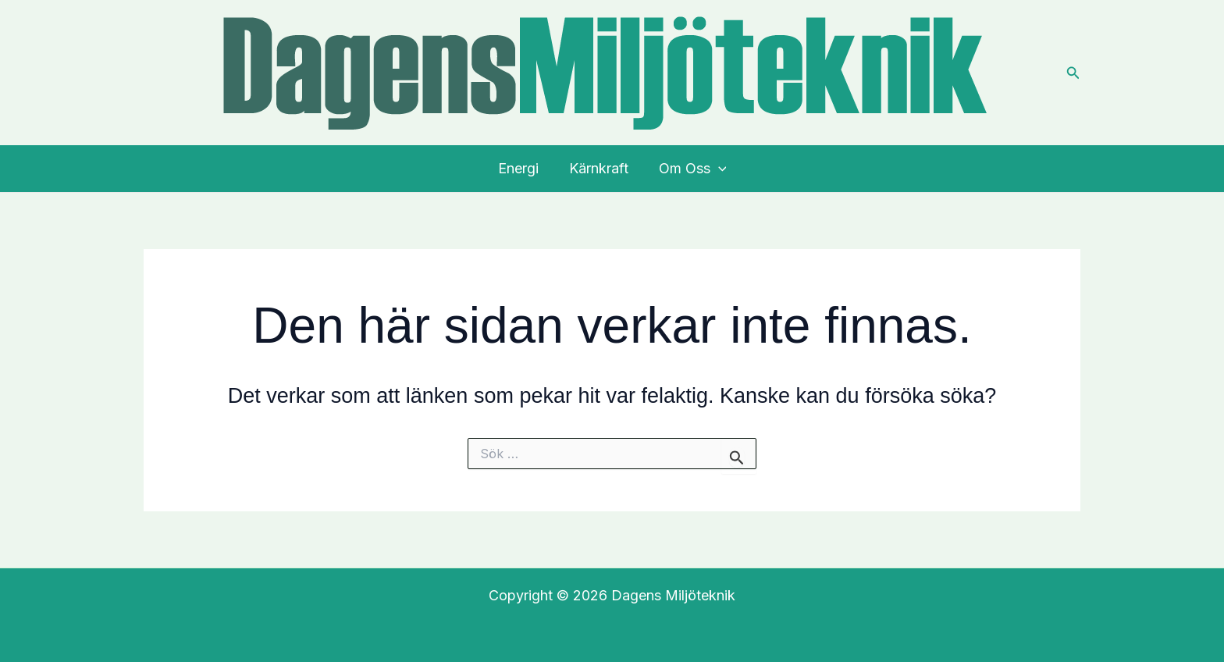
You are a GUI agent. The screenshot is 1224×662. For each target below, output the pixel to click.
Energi (520, 168)
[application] (716, 169)
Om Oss (690, 169)
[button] (1073, 73)
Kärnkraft (598, 168)
